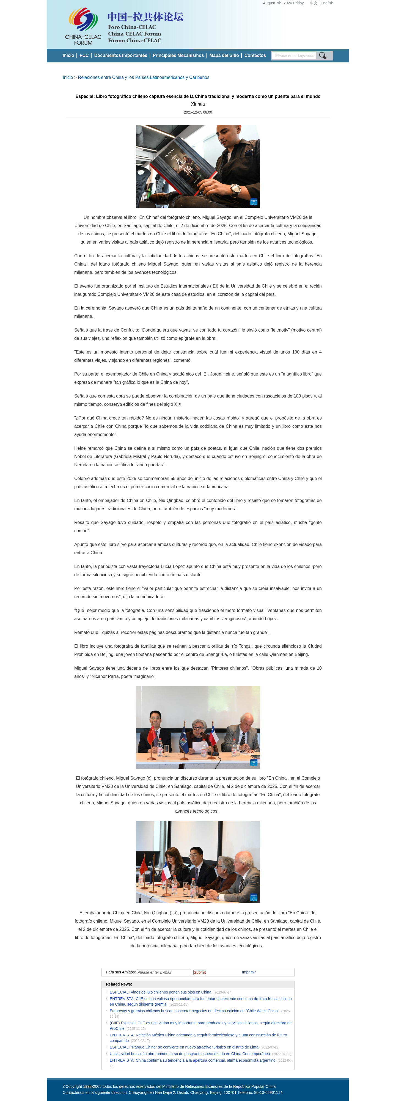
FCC (84, 55)
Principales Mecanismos (178, 55)
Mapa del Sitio (224, 55)
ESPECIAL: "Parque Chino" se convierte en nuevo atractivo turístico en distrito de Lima (184, 1047)
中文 (314, 3)
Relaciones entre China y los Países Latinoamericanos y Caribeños (144, 77)
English (327, 3)
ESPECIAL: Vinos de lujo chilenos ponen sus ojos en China (160, 992)
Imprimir (249, 972)
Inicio (68, 55)
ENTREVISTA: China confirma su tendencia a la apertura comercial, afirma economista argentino (193, 1060)
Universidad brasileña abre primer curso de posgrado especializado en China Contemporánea (190, 1054)
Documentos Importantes (120, 55)
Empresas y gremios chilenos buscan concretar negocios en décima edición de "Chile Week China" (194, 1011)
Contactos (255, 55)
